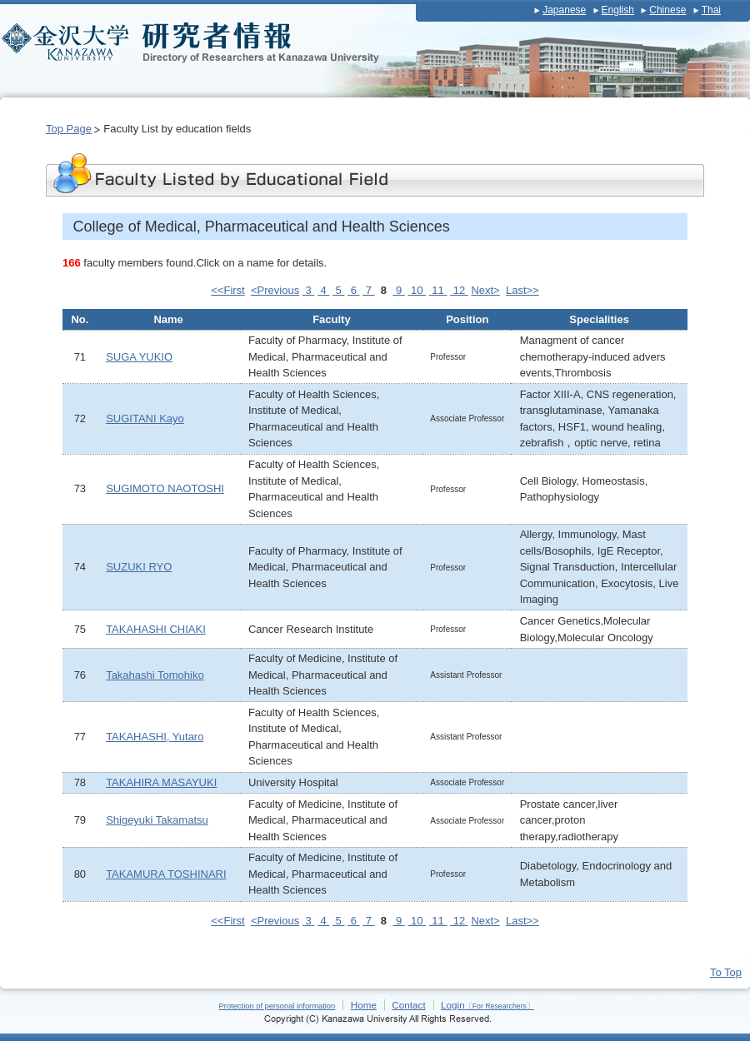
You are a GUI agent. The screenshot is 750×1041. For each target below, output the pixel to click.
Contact (408, 1004)
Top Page (69, 128)
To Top (726, 972)
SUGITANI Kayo (145, 418)
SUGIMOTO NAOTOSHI (165, 488)
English (618, 10)
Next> (485, 290)
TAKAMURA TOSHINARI (166, 874)
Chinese (667, 10)
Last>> (522, 290)
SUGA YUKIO (139, 357)
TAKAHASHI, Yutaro (154, 736)
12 (459, 290)
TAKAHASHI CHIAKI (156, 629)
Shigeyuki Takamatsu (157, 820)
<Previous (275, 290)
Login (487, 1004)
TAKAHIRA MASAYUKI (161, 782)
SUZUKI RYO (139, 566)
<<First (227, 290)
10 (417, 290)
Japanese (564, 10)
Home (364, 1004)
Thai (711, 10)
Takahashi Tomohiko (155, 675)
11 (438, 290)
